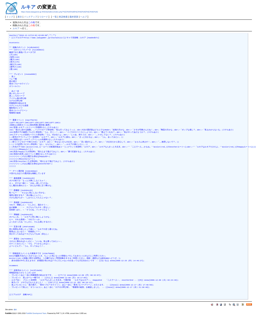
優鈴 (15, 309)
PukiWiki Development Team (36, 313)
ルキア (28, 7)
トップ (9, 16)
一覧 (54, 16)
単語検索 (63, 16)
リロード (43, 16)
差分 (19, 16)
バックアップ (30, 16)
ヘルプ (83, 16)
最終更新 (73, 16)
